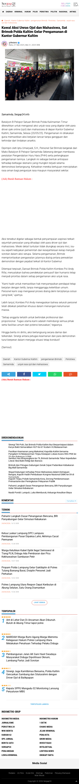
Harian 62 (6, 735)
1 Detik (43, 722)
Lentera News (47, 751)
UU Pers (20, 773)
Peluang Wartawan (62, 773)
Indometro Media (10, 718)
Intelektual (46, 747)
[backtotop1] (76, 781)
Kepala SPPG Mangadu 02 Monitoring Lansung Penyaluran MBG (32, 690)
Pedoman (49, 773)
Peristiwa (44, 12)
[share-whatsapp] (55, 374)
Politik (54, 12)
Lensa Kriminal (9, 755)
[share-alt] (9, 374)
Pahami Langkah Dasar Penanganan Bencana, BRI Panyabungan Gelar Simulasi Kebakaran (30, 518)
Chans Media (46, 726)
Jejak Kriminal (47, 731)
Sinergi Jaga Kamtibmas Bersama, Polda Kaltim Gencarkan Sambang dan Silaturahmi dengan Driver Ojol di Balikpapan (33, 674)
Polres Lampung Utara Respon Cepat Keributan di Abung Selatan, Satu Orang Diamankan (29, 586)
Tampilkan (71, 501)
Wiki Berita (7, 731)
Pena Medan (8, 751)
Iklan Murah (39, 775)
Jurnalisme (8, 722)
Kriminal (19, 12)
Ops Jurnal (7, 739)
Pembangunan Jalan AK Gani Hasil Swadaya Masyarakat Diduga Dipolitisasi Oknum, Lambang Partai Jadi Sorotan (31, 657)
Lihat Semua (39, 602)
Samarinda (61, 21)
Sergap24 (6, 747)
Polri (35, 12)
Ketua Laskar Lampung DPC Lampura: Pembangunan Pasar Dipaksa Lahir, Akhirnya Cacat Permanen (30, 536)
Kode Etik (30, 773)
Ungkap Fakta (46, 755)
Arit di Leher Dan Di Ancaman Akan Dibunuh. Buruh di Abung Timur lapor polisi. (31, 621)
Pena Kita (44, 735)
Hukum (28, 12)
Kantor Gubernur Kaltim (20, 21)
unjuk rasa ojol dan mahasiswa (33, 364)
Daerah (9, 12)
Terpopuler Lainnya (39, 704)
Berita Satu (7, 743)
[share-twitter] (40, 374)
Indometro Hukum (49, 718)
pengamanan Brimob (39, 21)
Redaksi (12, 773)
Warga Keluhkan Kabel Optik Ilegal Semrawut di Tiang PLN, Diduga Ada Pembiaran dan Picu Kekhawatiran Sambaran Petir (28, 553)
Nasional (63, 12)
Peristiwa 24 (8, 726)
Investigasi (45, 743)
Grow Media (45, 739)
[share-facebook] (24, 374)
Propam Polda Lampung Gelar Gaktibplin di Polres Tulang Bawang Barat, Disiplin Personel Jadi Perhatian (29, 570)
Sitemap (39, 773)
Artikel (73, 12)
